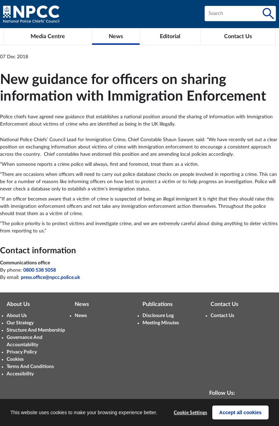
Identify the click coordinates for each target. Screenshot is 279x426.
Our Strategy (20, 323)
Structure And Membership (36, 330)
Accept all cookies (240, 412)
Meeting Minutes (160, 323)
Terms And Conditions (30, 366)
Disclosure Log (158, 315)
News (81, 315)
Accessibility (20, 374)
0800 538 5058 (39, 270)
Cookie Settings (190, 412)
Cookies (15, 359)
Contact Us (222, 315)
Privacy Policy (22, 352)
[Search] (268, 13)
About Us (17, 315)
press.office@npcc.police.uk (50, 277)
